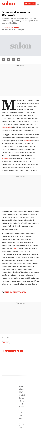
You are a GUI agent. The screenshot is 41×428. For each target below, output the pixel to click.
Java (15, 248)
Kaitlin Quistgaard (11, 27)
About (21, 389)
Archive (22, 410)
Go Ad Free (21, 416)
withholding (6, 158)
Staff (20, 392)
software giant (7, 127)
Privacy (22, 398)
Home (21, 386)
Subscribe (30, 4)
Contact (22, 395)
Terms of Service (22, 404)
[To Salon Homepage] (8, 3)
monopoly (27, 141)
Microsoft (6, 342)
